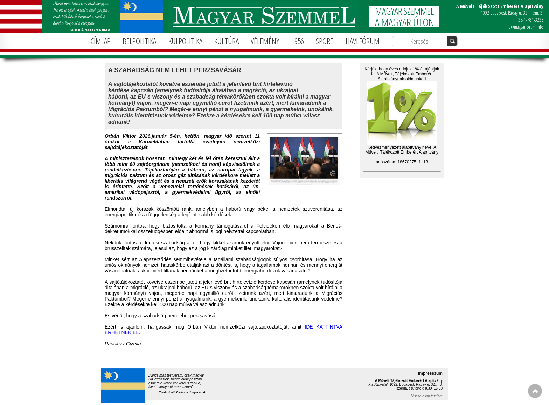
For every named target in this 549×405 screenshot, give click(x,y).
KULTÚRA (226, 41)
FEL (535, 391)
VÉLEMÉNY (265, 41)
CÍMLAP (101, 41)
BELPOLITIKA (139, 41)
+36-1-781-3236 (529, 19)
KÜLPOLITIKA (185, 41)
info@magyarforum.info (523, 26)
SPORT (325, 41)
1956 (297, 41)
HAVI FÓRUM (363, 41)
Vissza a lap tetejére (427, 396)
